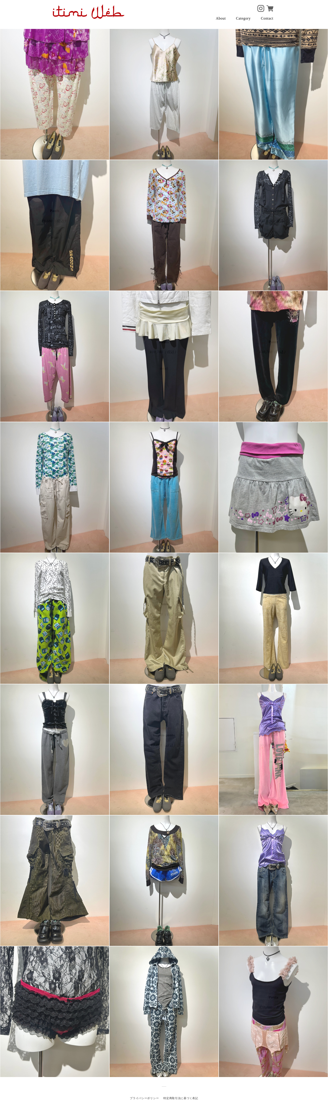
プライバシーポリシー (144, 1098)
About (221, 18)
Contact (267, 18)
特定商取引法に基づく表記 (180, 1098)
